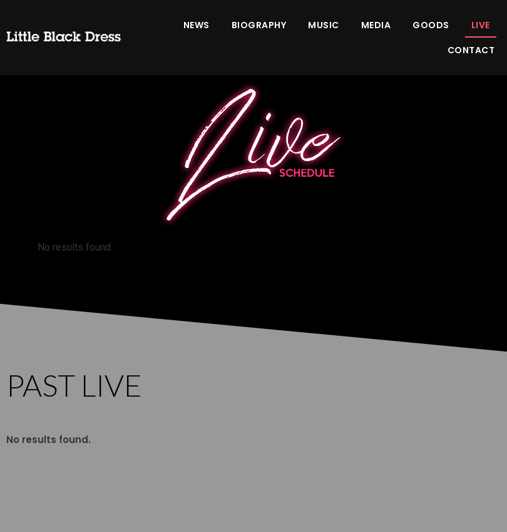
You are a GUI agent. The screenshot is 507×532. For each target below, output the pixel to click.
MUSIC (323, 25)
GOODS (430, 25)
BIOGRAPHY (259, 25)
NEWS (196, 25)
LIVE (480, 25)
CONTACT (471, 50)
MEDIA (376, 25)
